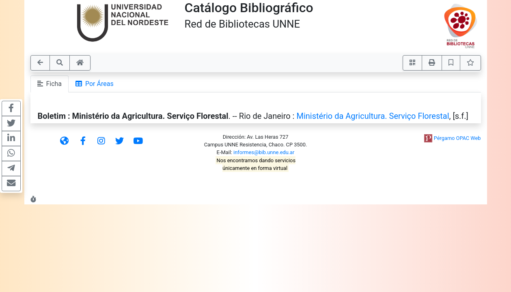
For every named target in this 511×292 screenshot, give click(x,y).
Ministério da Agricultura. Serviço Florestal (372, 116)
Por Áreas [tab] (94, 84)
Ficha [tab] (49, 84)
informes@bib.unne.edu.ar (263, 152)
